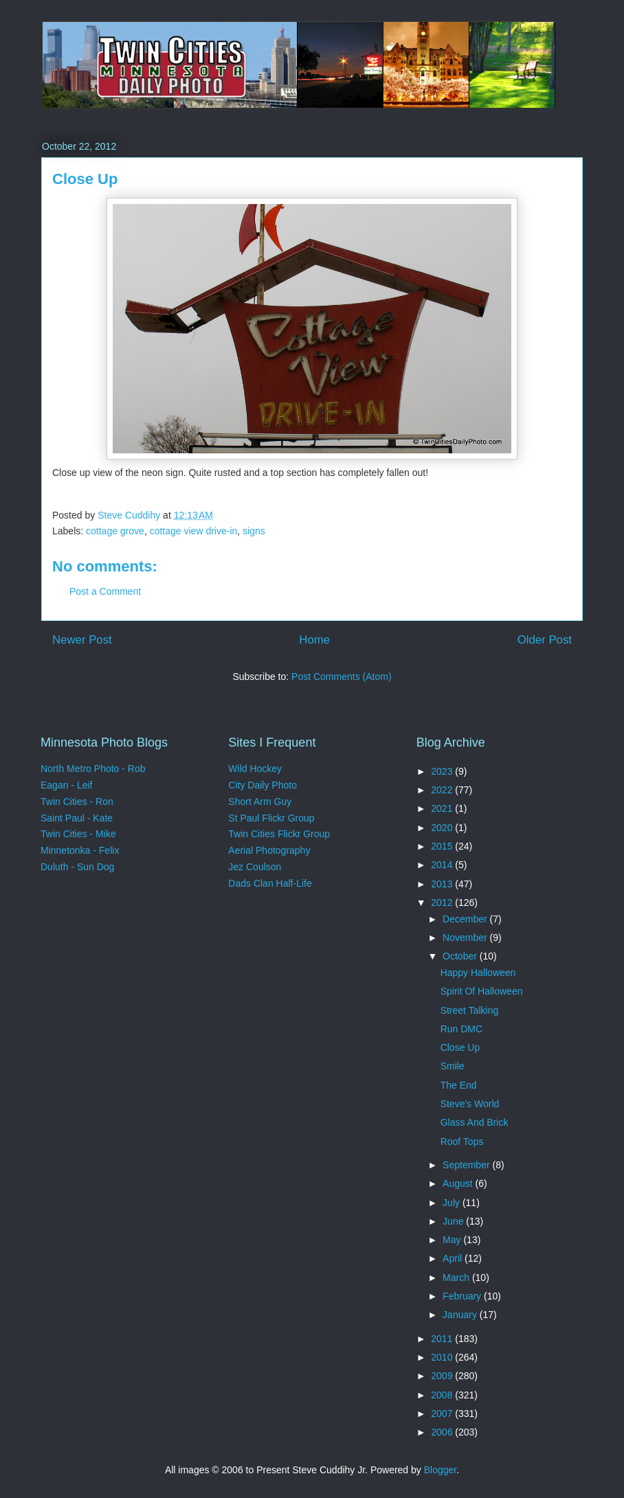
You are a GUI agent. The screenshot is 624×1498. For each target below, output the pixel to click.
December (466, 918)
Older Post (544, 639)
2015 (443, 846)
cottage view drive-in (194, 530)
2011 (443, 1338)
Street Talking (470, 1010)
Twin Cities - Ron (77, 801)
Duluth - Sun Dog (77, 866)
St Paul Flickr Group (271, 818)
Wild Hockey (255, 768)
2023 (443, 771)
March (457, 1277)
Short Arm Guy (259, 801)
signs (254, 530)
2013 (443, 883)
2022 (443, 789)
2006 (443, 1432)
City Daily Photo (262, 785)
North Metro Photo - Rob (93, 768)
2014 (443, 864)
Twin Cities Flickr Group (279, 833)
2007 (443, 1413)
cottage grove (115, 530)
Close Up (460, 1047)
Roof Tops (462, 1141)
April (454, 1258)
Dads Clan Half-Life (269, 883)
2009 (443, 1375)
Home (314, 639)
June (454, 1221)
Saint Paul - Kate (77, 818)
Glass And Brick (475, 1122)
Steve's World (470, 1103)
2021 (443, 808)
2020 (443, 827)
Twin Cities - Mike (78, 833)
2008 (443, 1394)
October (461, 956)
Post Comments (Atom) (341, 676)
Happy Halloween (478, 972)
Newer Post (82, 639)
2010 (443, 1357)
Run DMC (461, 1028)
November (466, 937)
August (459, 1183)
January (461, 1314)
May (453, 1239)
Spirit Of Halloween (482, 991)
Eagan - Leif (67, 785)
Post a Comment (105, 591)
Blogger (440, 1469)
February (463, 1296)
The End (459, 1085)
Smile (453, 1065)
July (453, 1202)
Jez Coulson (254, 866)
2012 (443, 902)
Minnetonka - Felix (80, 850)
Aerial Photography (269, 850)
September (467, 1164)
